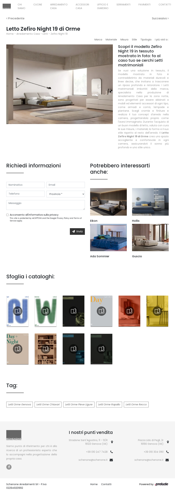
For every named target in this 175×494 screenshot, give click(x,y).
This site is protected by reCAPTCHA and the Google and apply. (46, 219)
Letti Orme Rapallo (109, 404)
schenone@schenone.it (93, 460)
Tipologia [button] (145, 39)
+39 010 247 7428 (97, 452)
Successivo (160, 18)
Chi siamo (21, 6)
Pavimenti (144, 4)
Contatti (165, 4)
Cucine (37, 4)
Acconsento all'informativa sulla (34, 215)
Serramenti (123, 4)
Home (10, 34)
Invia (77, 231)
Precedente (15, 18)
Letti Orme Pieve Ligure (79, 404)
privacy (54, 215)
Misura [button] (124, 39)
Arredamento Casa (59, 6)
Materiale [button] (111, 39)
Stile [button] (134, 39)
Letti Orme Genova (19, 404)
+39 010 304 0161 (153, 452)
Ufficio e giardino (102, 6)
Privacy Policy (63, 218)
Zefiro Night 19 (59, 34)
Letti (45, 34)
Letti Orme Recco (136, 404)
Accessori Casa (82, 6)
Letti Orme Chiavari (48, 404)
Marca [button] (98, 39)
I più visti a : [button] (162, 39)
